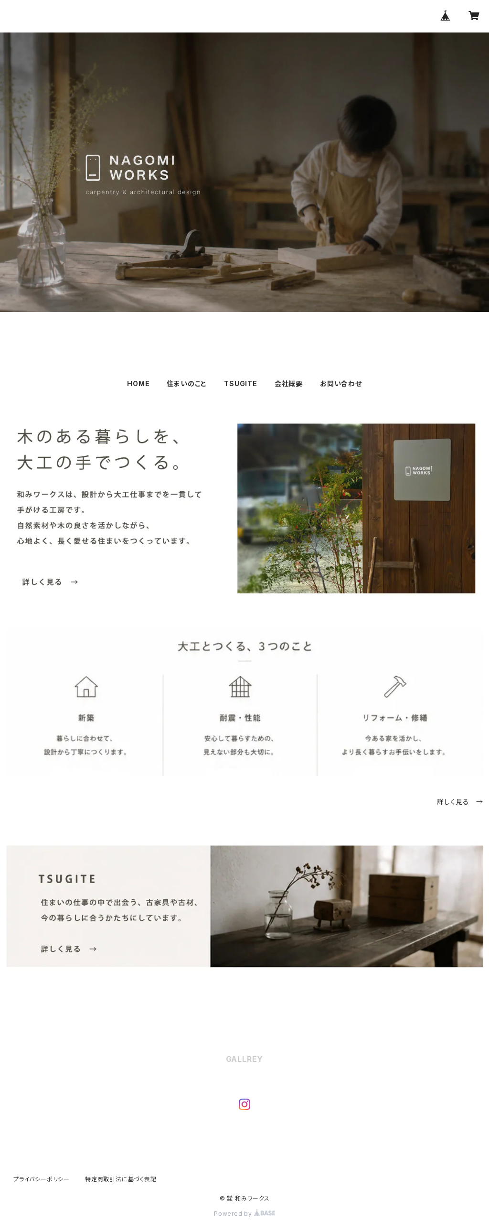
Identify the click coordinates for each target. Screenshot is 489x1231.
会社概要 (289, 383)
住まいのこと (187, 383)
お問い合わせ (341, 383)
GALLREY (245, 1059)
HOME (138, 383)
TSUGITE (240, 383)
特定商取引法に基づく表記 (121, 1179)
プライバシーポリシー (41, 1179)
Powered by (244, 1213)
